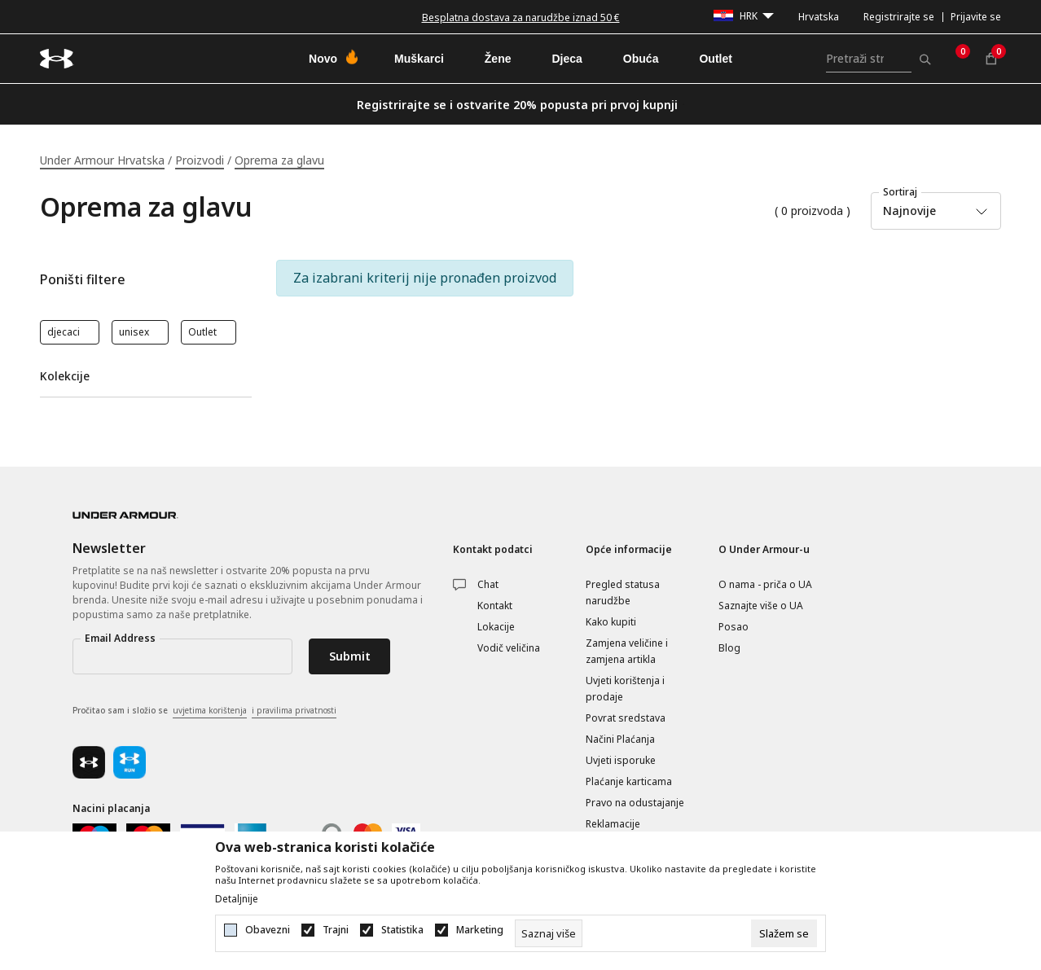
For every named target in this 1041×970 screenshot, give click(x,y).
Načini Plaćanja (620, 739)
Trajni (336, 930)
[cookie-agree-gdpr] (784, 933)
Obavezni (267, 930)
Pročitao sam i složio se (204, 711)
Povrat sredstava (625, 718)
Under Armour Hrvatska (102, 160)
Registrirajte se (898, 17)
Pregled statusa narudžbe (623, 592)
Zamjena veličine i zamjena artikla (627, 651)
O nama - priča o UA (765, 584)
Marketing (479, 930)
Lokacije (496, 627)
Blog (729, 648)
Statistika (402, 930)
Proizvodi (199, 160)
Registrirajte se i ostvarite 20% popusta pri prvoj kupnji (517, 104)
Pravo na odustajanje (635, 803)
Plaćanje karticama (629, 781)
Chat (488, 584)
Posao (733, 627)
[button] (146, 279)
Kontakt (494, 605)
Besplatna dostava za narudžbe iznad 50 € (521, 17)
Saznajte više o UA (760, 605)
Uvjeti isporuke (621, 760)
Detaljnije (236, 899)
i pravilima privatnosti (294, 710)
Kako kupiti (611, 622)
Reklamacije (613, 824)
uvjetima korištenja (210, 710)
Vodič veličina (508, 648)
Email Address (120, 638)
